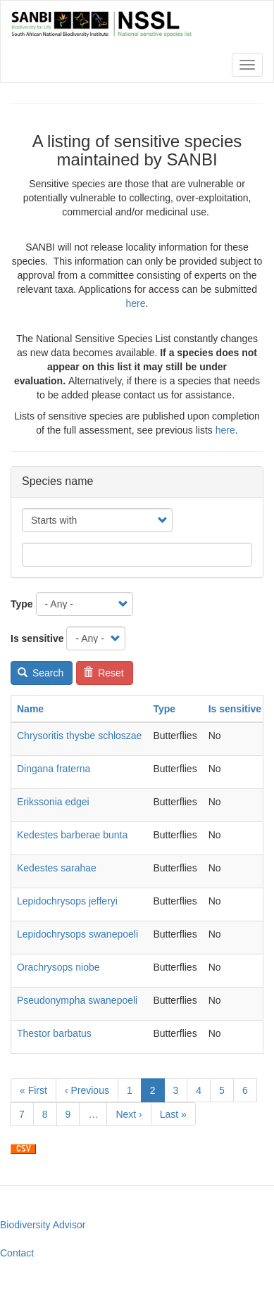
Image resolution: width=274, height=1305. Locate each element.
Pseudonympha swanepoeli (77, 1000)
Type (22, 604)
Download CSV (23, 1149)
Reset (103, 673)
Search (41, 673)
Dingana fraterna (53, 768)
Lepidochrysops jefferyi (67, 901)
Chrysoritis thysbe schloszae (79, 735)
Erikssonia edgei (53, 801)
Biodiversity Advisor (42, 1224)
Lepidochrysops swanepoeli (77, 934)
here (136, 303)
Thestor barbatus (54, 1033)
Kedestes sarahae (56, 868)
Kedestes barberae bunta (72, 834)
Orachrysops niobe (58, 967)
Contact (17, 1253)
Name (30, 708)
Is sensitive (37, 638)
